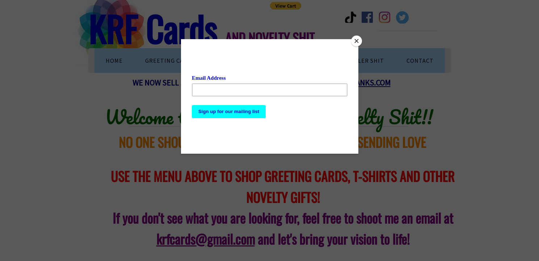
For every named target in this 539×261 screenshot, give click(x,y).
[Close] (356, 41)
